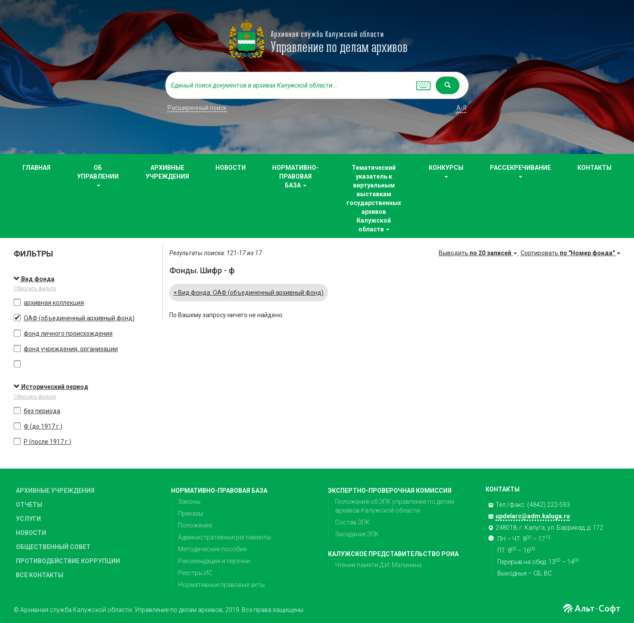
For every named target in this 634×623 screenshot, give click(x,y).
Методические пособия (212, 549)
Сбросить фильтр (35, 289)
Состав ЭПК (352, 522)
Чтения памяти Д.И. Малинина (378, 564)
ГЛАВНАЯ (36, 167)
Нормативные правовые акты (221, 584)
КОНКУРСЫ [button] (446, 171)
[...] (288, 85)
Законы (189, 501)
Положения (195, 525)
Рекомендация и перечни (214, 560)
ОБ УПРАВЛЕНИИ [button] (98, 175)
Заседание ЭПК (357, 534)
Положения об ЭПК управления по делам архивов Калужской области (394, 506)
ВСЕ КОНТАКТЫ (39, 575)
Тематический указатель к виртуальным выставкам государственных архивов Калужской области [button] (373, 198)
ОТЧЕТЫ (29, 504)
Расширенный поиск (197, 107)
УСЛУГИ (28, 518)
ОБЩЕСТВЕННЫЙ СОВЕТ (53, 546)
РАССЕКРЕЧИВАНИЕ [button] (520, 171)
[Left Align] (447, 85)
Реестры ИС (195, 572)
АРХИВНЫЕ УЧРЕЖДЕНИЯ (167, 172)
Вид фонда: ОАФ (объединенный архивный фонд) (249, 292)
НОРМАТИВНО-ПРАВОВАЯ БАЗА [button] (295, 176)
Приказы (190, 513)
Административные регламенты (224, 537)
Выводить (478, 253)
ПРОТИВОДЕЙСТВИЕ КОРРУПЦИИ (68, 560)
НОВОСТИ (230, 167)
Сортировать (570, 253)
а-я (461, 107)
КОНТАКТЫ (594, 167)
